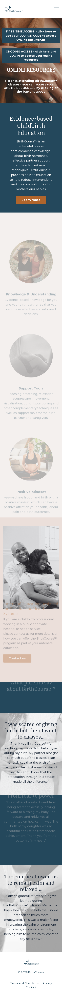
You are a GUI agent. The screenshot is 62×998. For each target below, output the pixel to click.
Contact (31, 987)
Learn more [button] (31, 200)
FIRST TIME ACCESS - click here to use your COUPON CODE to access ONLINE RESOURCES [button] (31, 35)
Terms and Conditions (24, 983)
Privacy (47, 983)
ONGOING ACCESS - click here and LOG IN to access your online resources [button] (31, 55)
